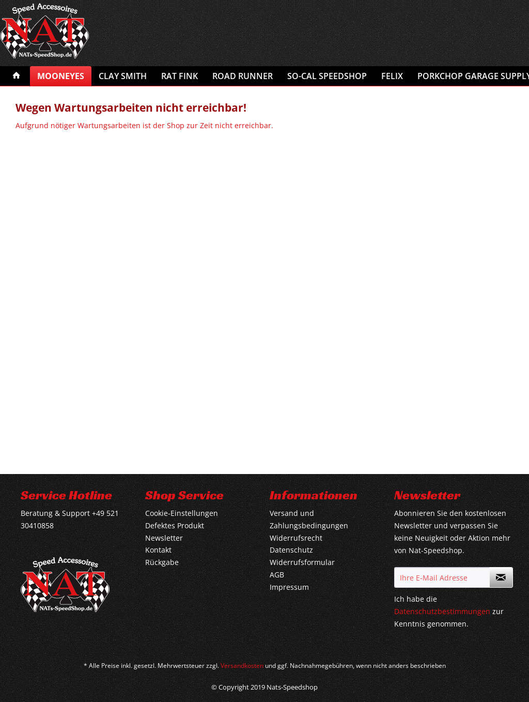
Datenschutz (291, 550)
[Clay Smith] (122, 76)
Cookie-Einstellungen (181, 513)
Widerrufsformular (302, 562)
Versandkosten (242, 665)
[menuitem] (16, 76)
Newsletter (164, 538)
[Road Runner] (242, 76)
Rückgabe (162, 562)
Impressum (289, 587)
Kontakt (158, 550)
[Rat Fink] (179, 76)
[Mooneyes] (60, 76)
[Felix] (392, 76)
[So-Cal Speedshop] (327, 76)
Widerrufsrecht (296, 538)
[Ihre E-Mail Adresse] (442, 577)
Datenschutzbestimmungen (442, 611)
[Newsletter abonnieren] (501, 577)
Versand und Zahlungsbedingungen (309, 519)
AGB (277, 574)
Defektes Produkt (174, 525)
